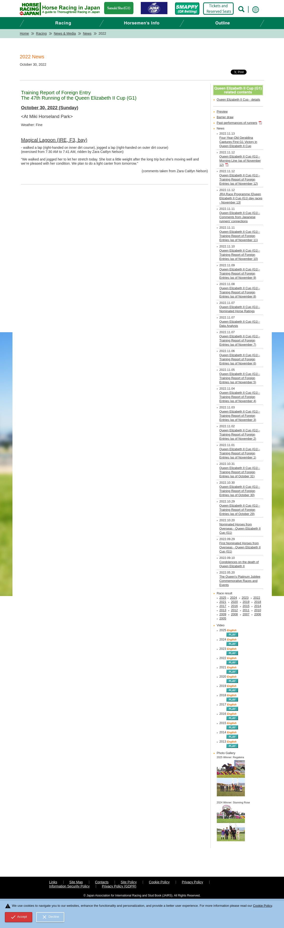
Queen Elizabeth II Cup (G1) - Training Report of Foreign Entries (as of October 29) (239, 510)
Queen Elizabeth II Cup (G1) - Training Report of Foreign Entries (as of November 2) (239, 434)
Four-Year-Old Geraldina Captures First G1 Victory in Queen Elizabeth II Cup (238, 142)
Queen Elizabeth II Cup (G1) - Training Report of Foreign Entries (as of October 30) (239, 491)
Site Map (76, 882)
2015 (246, 606)
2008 (234, 614)
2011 (246, 610)
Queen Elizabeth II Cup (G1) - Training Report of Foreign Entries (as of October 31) (239, 472)
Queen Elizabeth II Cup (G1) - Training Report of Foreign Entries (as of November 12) (239, 179)
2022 (256, 597)
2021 (222, 602)
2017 (222, 606)
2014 (257, 606)
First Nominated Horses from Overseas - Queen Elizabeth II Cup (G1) (240, 547)
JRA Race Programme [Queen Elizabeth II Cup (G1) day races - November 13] (240, 198)
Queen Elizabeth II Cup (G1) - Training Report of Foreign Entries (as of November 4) (239, 397)
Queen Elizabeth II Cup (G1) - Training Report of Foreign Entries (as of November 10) (239, 255)
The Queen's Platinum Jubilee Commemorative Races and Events (240, 581)
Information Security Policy (69, 886)
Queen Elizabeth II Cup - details (238, 99)
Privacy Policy (192, 882)
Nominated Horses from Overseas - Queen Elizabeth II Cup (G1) (240, 528)
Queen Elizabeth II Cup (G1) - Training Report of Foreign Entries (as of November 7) (239, 340)
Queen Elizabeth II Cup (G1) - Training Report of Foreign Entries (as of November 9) (239, 273)
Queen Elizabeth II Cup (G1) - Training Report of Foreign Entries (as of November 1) (239, 453)
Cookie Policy (159, 882)
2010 (257, 610)
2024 (233, 597)
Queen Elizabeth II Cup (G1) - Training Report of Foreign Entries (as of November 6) (239, 359)
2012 (234, 610)
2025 (222, 597)
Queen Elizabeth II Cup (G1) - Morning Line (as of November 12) (240, 161)
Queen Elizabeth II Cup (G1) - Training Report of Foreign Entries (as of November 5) (239, 378)
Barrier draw (225, 117)
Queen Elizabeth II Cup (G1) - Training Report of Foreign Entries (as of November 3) (239, 416)
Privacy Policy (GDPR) (119, 886)
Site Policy (129, 882)
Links (53, 882)
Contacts (102, 882)
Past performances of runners (237, 123)
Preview (222, 111)
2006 (257, 614)
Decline (50, 917)
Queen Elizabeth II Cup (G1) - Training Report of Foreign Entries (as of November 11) (239, 236)
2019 (246, 602)
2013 (222, 610)
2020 (234, 602)
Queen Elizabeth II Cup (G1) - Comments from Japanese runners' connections (239, 217)
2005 (222, 618)
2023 (245, 597)
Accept (18, 917)
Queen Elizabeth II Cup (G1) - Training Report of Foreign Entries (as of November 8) (239, 292)
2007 (246, 614)
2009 (222, 614)
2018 (257, 602)
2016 (234, 606)
